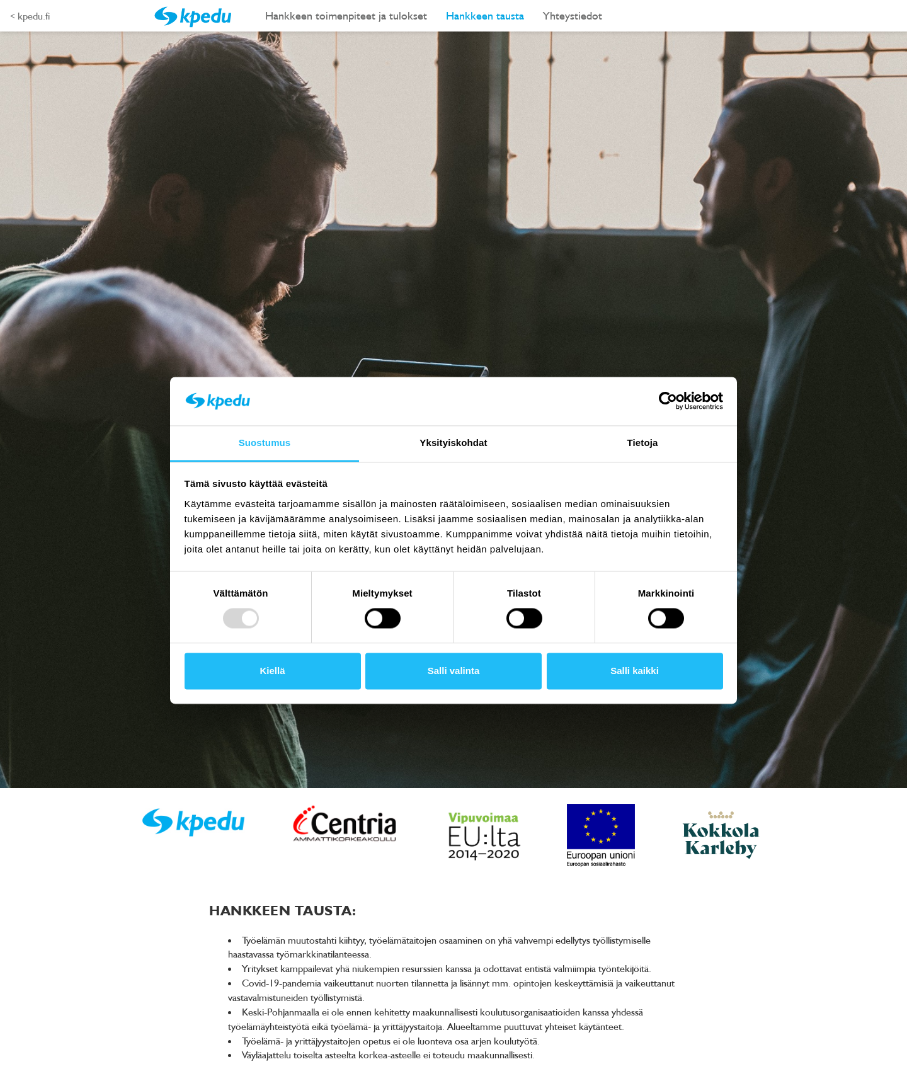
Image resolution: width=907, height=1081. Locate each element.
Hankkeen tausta (485, 15)
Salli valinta (454, 670)
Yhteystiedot (572, 15)
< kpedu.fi (30, 15)
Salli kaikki (634, 670)
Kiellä (272, 670)
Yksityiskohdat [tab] (453, 442)
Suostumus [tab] (265, 442)
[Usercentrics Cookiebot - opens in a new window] (668, 401)
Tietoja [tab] (642, 442)
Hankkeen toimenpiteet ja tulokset (346, 15)
